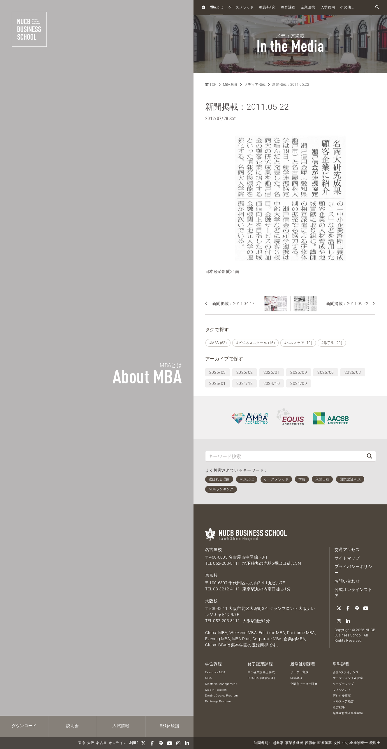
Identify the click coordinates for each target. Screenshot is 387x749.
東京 (81, 743)
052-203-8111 (226, 563)
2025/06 (325, 372)
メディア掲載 (255, 85)
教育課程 (288, 7)
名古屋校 (213, 549)
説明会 (72, 726)
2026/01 (271, 372)
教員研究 (267, 7)
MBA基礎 (296, 678)
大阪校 (211, 601)
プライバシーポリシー (353, 569)
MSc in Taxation (216, 689)
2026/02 (244, 372)
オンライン (118, 743)
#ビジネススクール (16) (255, 343)
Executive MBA (215, 672)
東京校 (211, 575)
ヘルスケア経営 (343, 701)
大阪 (90, 743)
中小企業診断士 (354, 743)
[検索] (369, 456)
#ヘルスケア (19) (298, 343)
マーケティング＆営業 (348, 678)
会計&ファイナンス (346, 672)
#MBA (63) (218, 343)
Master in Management (221, 683)
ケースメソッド (241, 7)
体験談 (169, 726)
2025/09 (298, 372)
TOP (210, 85)
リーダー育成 (299, 672)
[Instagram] (178, 743)
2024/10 (271, 383)
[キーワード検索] (284, 456)
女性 (337, 743)
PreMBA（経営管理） (262, 678)
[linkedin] (187, 743)
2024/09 (298, 383)
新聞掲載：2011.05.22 (290, 85)
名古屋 (101, 743)
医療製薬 (324, 743)
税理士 (375, 743)
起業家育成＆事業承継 (348, 713)
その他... (347, 7)
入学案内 (328, 7)
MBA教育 (230, 85)
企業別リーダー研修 (303, 683)
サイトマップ (347, 558)
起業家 (278, 743)
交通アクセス (347, 549)
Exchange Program (218, 701)
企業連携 (308, 7)
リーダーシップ (343, 683)
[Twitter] (143, 743)
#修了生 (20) (331, 343)
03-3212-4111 (226, 589)
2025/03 (352, 372)
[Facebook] (152, 743)
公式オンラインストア (353, 592)
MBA (208, 678)
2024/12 (244, 383)
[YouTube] (169, 743)
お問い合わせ (347, 581)
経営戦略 (339, 707)
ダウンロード (24, 726)
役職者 (310, 743)
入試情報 (120, 726)
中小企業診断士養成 (261, 672)
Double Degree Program (221, 695)
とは (216, 7)
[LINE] (160, 743)
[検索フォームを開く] (377, 7)
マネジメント (342, 689)
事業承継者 (294, 743)
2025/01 (217, 383)
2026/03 (217, 372)
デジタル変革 (342, 695)
